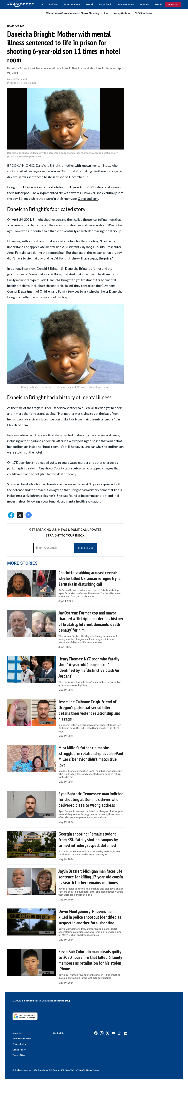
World (89, 4)
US (41, 4)
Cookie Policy (19, 1050)
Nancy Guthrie (121, 13)
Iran (106, 13)
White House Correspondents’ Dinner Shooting (72, 13)
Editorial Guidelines (22, 1038)
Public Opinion (125, 4)
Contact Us (58, 1033)
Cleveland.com (88, 198)
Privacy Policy (19, 1044)
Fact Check (105, 4)
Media (158, 4)
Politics (53, 4)
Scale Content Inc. (44, 1001)
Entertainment (72, 4)
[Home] (20, 4)
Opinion (144, 4)
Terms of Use (19, 1055)
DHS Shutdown (143, 13)
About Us (17, 1033)
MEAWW (17, 1001)
